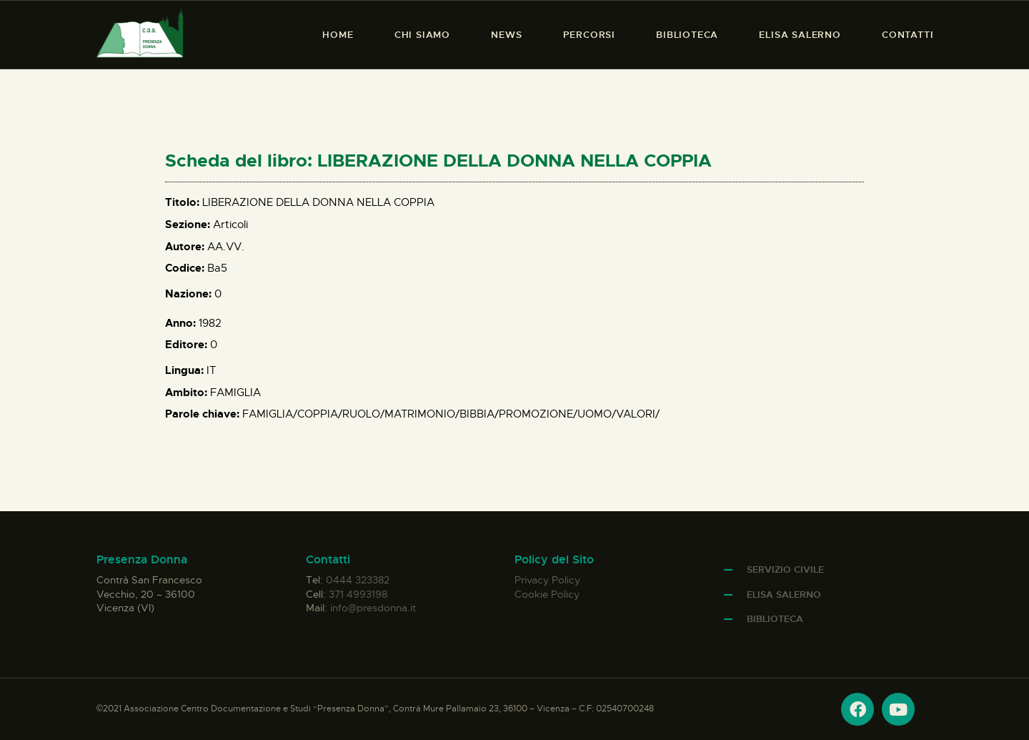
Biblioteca (775, 619)
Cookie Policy (547, 594)
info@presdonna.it (373, 607)
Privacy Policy (547, 579)
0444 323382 (357, 579)
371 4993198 (358, 594)
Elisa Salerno (784, 594)
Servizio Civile (785, 569)
